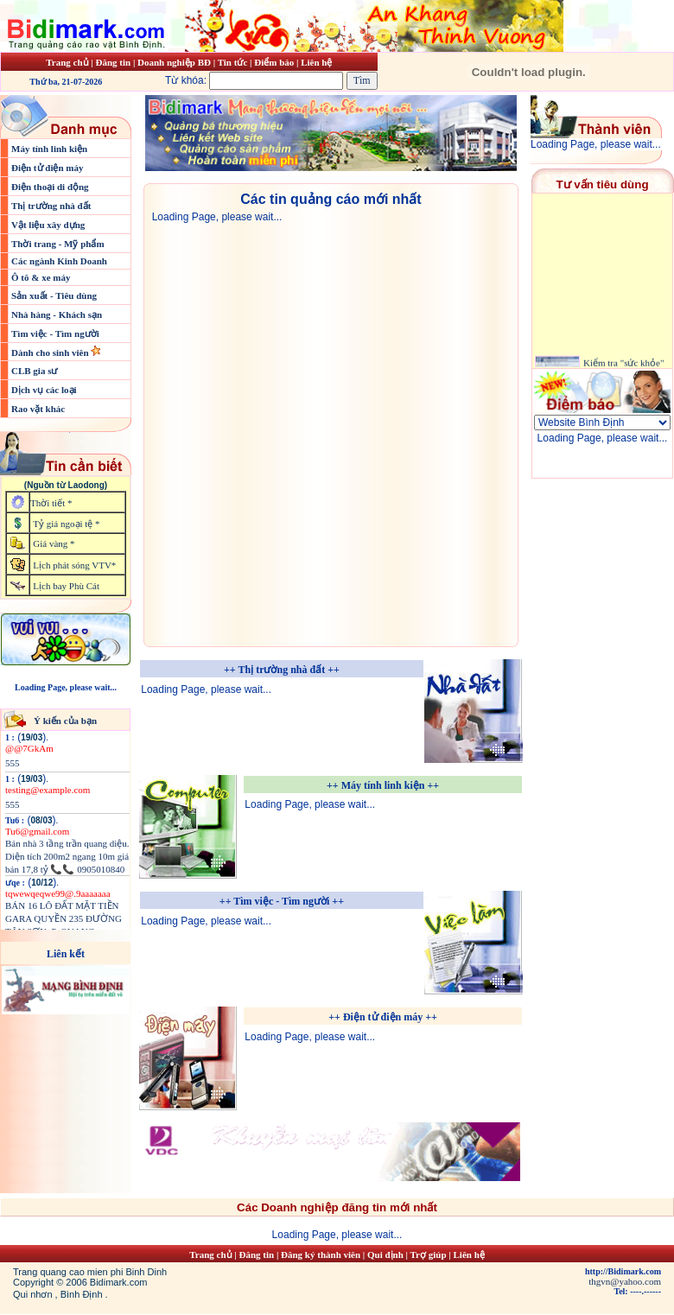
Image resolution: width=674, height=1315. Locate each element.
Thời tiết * (51, 503)
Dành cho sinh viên (51, 352)
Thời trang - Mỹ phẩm (58, 243)
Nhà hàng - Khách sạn (56, 314)
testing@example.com (47, 790)
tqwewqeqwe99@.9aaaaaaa (58, 893)
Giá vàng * (53, 543)
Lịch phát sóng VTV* (74, 565)
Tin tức (234, 62)
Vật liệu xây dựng (48, 224)
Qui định (385, 1254)
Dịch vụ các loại (44, 389)
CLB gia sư (34, 370)
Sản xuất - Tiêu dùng (54, 295)
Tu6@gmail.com (37, 831)
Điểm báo (274, 62)
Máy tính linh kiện (49, 148)
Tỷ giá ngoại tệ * (66, 523)
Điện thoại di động (50, 186)
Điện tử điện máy (47, 167)
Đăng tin (112, 62)
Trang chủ (67, 62)
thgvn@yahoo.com (624, 1281)
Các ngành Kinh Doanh (59, 261)
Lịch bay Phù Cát (66, 586)
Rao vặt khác (38, 408)
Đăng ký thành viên (320, 1254)
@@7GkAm (29, 748)
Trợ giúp (429, 1254)
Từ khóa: (256, 80)
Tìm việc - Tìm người (55, 333)
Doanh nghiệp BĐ (175, 62)
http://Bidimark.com (623, 1271)
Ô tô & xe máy (40, 277)
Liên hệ (316, 62)
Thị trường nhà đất (51, 205)
